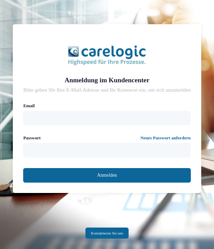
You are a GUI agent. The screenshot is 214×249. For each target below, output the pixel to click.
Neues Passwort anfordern (165, 138)
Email (29, 105)
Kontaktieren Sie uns (107, 233)
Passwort (31, 138)
